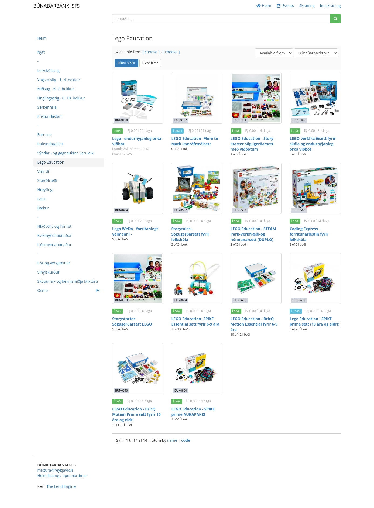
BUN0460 (299, 120)
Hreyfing (44, 189)
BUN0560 (299, 210)
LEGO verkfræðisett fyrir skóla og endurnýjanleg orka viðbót (313, 144)
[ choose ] (151, 51)
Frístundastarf (49, 116)
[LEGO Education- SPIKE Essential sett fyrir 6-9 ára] (197, 278)
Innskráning (330, 5)
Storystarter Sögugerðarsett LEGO (132, 321)
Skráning (307, 5)
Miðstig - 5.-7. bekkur (55, 88)
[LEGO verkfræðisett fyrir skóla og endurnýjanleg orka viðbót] (315, 98)
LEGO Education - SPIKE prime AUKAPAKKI (193, 411)
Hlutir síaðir (126, 63)
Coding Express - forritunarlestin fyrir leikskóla (309, 234)
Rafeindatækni (50, 143)
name (172, 440)
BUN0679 (299, 300)
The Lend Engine (61, 486)
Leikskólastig (48, 70)
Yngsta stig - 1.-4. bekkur (58, 79)
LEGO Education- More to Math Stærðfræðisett (194, 141)
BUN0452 (180, 120)
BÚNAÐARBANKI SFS (56, 5)
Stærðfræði (47, 180)
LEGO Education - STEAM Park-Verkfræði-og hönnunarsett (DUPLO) (253, 234)
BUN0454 (240, 120)
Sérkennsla (47, 107)
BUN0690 (121, 390)
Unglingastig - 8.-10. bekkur (61, 98)
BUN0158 (121, 120)
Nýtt (41, 52)
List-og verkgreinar (53, 262)
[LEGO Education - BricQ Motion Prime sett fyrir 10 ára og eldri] (138, 368)
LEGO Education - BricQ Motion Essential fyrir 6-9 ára (254, 324)
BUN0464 (121, 210)
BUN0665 (240, 300)
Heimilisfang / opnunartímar (62, 475)
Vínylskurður (48, 272)
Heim (263, 5)
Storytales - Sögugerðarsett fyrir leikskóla (190, 234)
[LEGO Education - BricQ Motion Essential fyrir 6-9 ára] (256, 278)
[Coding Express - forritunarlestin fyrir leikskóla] (315, 188)
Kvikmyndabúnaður (54, 235)
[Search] (335, 18)
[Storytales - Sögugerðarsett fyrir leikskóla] (197, 188)
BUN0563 (121, 300)
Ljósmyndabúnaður (54, 244)
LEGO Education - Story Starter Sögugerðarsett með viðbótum (252, 144)
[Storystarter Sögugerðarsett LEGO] (138, 278)
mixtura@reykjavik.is (55, 470)
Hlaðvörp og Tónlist (54, 226)
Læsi (41, 198)
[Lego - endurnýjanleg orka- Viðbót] (138, 98)
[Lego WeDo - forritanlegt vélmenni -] (138, 188)
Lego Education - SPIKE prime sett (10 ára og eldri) (314, 321)
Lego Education (50, 162)
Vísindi (43, 171)
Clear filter (150, 63)
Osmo (68, 290)
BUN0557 (180, 210)
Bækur (43, 207)
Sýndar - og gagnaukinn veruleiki (65, 152)
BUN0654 (180, 300)
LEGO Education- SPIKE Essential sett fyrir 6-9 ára (195, 321)
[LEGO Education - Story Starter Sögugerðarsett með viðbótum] (256, 98)
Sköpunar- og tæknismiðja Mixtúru (67, 281)
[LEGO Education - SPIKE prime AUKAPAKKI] (197, 368)
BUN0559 (240, 210)
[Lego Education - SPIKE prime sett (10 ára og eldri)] (315, 278)
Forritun (44, 134)
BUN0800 (180, 390)
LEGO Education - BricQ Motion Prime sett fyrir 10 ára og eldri (136, 414)
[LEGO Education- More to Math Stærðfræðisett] (197, 98)
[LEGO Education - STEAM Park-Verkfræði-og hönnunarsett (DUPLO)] (256, 188)
